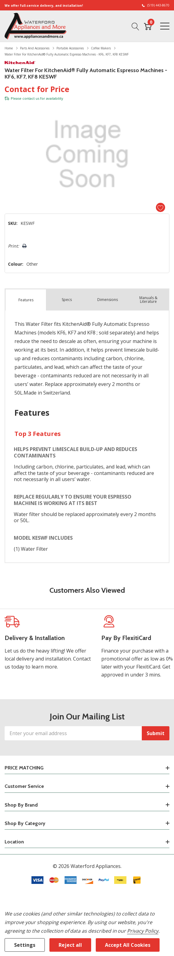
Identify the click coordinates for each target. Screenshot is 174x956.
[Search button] (135, 25)
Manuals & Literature (148, 299)
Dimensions (107, 299)
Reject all (70, 945)
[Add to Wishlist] (160, 207)
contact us (30, 98)
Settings (24, 945)
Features (25, 300)
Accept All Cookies (127, 945)
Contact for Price (37, 89)
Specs (67, 299)
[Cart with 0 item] (148, 25)
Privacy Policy (142, 930)
